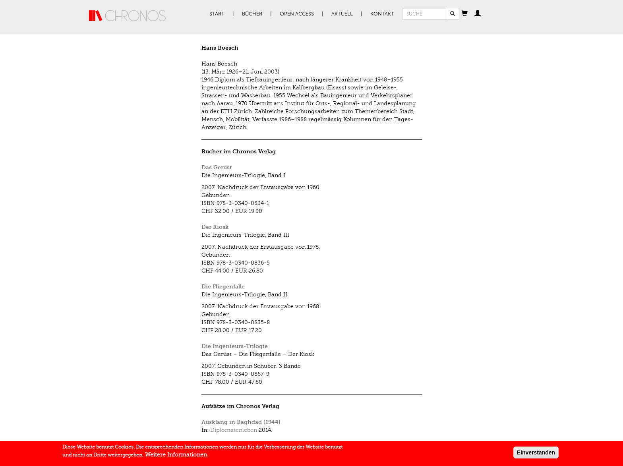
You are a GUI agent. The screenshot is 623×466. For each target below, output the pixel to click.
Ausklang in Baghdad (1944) (241, 422)
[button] (464, 13)
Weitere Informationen (176, 457)
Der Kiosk (215, 227)
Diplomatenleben (233, 430)
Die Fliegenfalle (223, 286)
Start (216, 14)
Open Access (297, 14)
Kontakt (382, 14)
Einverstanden (536, 454)
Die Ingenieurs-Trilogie (234, 346)
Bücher (252, 14)
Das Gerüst (216, 167)
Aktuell (342, 14)
